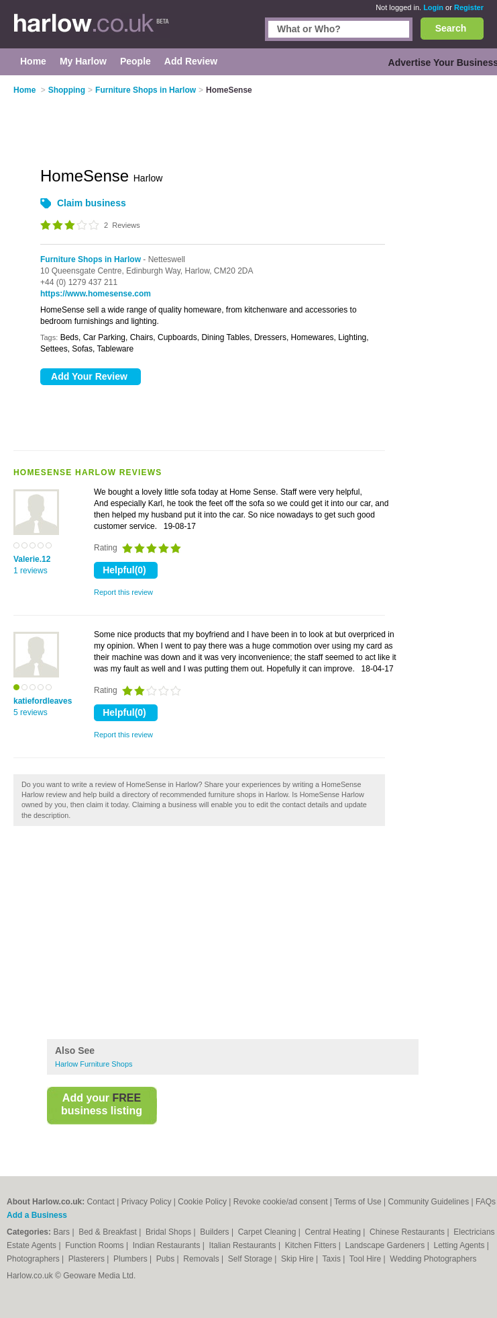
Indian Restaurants (168, 1245)
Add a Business (37, 1215)
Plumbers (131, 1259)
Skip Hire (298, 1259)
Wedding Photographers (433, 1259)
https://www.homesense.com (95, 293)
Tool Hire (366, 1259)
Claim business (91, 203)
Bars (62, 1232)
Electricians (475, 1232)
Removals (202, 1259)
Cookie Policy (202, 1201)
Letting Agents (459, 1245)
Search (451, 28)
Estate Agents (32, 1245)
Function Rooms (95, 1245)
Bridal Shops (169, 1232)
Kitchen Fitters (312, 1245)
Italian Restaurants (243, 1245)
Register (469, 7)
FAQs (486, 1201)
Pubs (166, 1259)
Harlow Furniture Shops (94, 1064)
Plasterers (87, 1259)
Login (433, 7)
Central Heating (334, 1232)
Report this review (123, 592)
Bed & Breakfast (108, 1232)
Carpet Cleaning (268, 1232)
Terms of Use (358, 1201)
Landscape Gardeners (386, 1245)
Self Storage (251, 1259)
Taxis (333, 1259)
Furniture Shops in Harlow (90, 259)
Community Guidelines (429, 1201)
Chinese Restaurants (408, 1232)
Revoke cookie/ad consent (280, 1201)
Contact (101, 1201)
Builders (215, 1232)
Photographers (34, 1259)
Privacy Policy (146, 1201)
